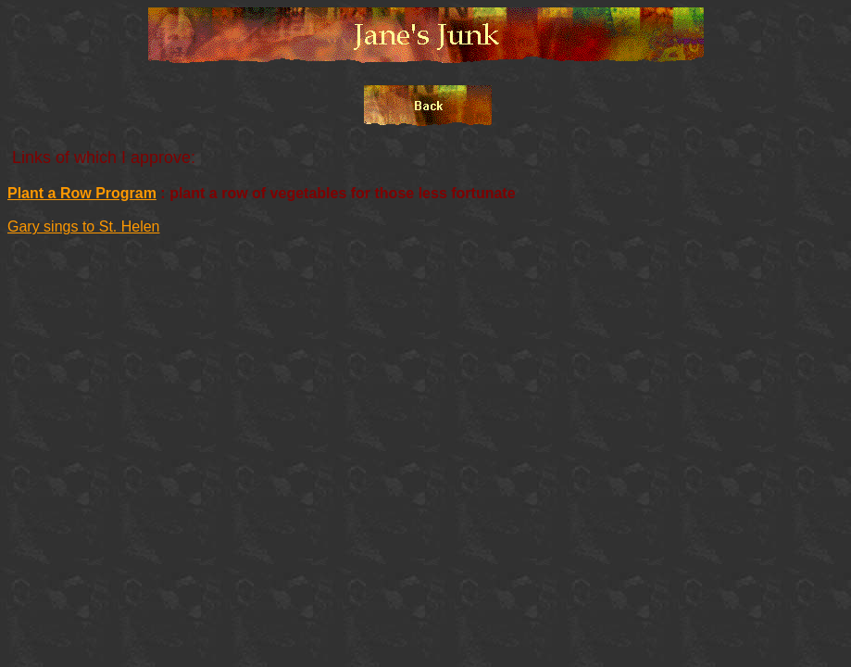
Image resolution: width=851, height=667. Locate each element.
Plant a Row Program (81, 193)
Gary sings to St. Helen (83, 226)
